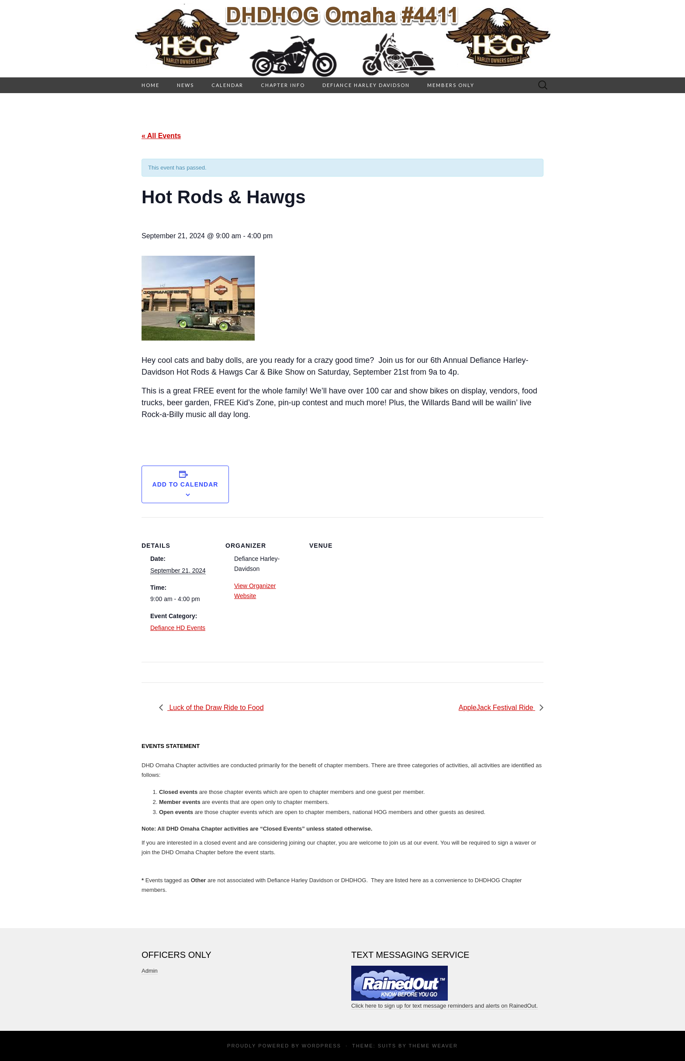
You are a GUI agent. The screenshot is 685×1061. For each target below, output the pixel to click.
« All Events (161, 135)
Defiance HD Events (177, 627)
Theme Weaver (432, 1045)
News (185, 85)
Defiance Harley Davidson (366, 85)
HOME (150, 85)
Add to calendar (185, 484)
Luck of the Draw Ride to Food (215, 707)
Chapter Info (283, 85)
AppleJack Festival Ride (497, 707)
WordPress (321, 1045)
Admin (150, 970)
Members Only (450, 85)
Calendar (227, 85)
